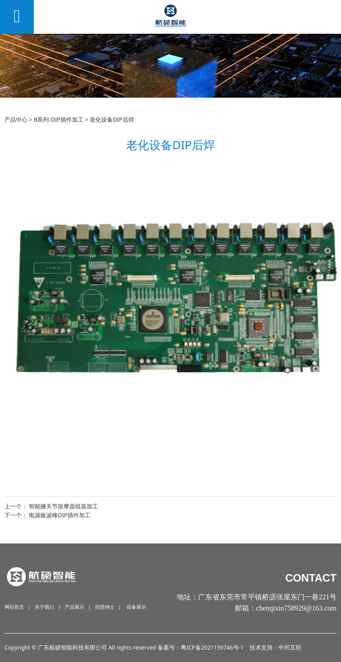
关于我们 (44, 606)
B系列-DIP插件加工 (58, 119)
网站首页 (14, 606)
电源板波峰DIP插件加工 (60, 515)
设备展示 (136, 606)
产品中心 (16, 119)
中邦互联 (289, 647)
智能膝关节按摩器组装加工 (63, 506)
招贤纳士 (105, 606)
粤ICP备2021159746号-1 (212, 647)
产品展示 (74, 606)
